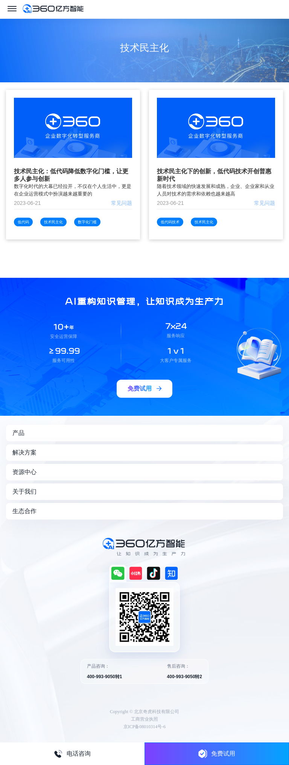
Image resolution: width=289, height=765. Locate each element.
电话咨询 (72, 753)
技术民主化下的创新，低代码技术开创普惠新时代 (214, 175)
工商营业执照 (144, 719)
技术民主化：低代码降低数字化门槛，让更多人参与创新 (71, 175)
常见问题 (121, 203)
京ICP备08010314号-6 (144, 726)
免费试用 (216, 753)
